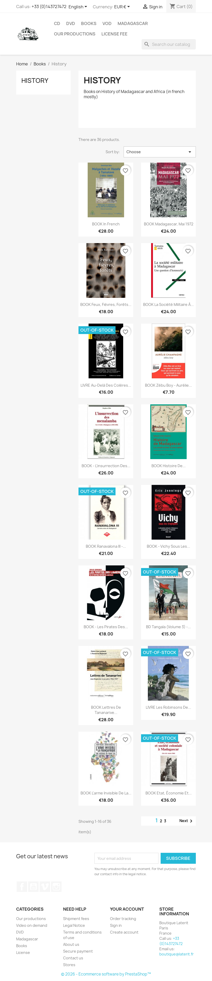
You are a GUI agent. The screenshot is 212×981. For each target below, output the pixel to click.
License (23, 952)
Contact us (73, 957)
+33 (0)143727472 (49, 6)
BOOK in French (106, 223)
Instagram (56, 886)
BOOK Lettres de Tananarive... (106, 710)
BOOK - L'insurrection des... (106, 465)
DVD (70, 23)
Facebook (22, 886)
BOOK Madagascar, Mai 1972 (168, 223)
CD (57, 23)
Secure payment (78, 951)
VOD (107, 23)
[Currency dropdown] (123, 7)
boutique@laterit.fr (176, 954)
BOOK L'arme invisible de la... (106, 793)
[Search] (169, 44)
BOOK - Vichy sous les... (168, 546)
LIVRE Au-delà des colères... (106, 385)
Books (88, 23)
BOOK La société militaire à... (168, 304)
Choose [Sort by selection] (159, 152)
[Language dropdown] (79, 7)
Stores (69, 964)
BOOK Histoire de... (169, 465)
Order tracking (123, 918)
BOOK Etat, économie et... (169, 793)
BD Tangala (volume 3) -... (168, 626)
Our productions (74, 34)
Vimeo (45, 886)
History (34, 80)
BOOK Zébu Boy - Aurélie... (168, 385)
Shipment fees (76, 918)
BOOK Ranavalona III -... (106, 546)
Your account (127, 909)
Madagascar (133, 23)
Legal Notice (74, 925)
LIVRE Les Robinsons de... (168, 707)
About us (71, 944)
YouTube (33, 886)
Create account (124, 932)
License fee (114, 34)
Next (186, 821)
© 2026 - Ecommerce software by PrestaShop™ (106, 974)
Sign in (116, 925)
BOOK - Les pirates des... (106, 626)
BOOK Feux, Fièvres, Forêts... (105, 304)
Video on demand (31, 925)
